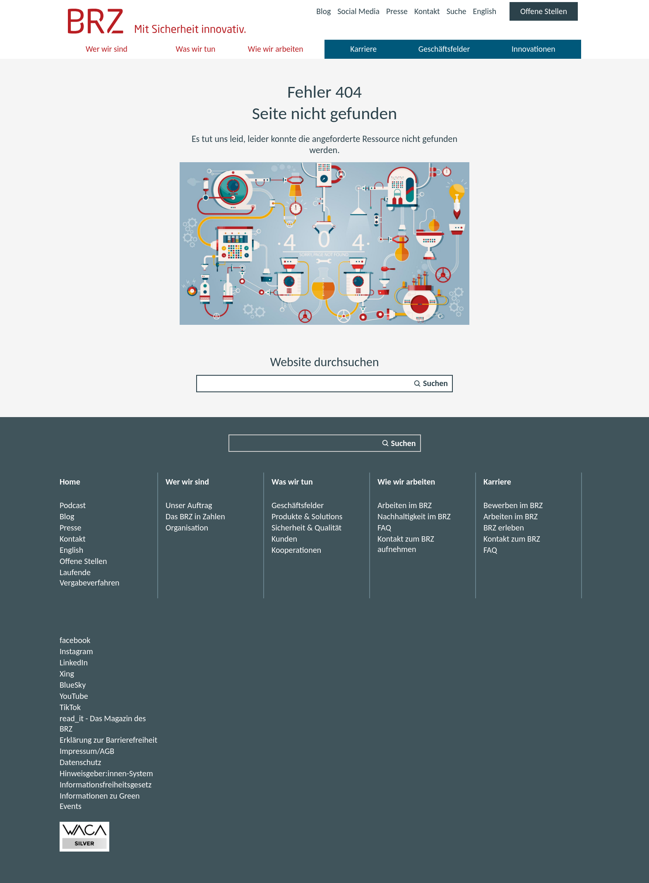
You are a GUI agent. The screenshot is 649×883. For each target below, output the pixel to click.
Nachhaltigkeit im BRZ (414, 516)
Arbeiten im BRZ (404, 505)
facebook (75, 640)
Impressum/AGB (87, 751)
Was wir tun (195, 49)
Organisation (187, 528)
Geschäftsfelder (444, 49)
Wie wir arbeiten (276, 49)
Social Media (356, 12)
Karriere (363, 49)
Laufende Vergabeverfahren (90, 577)
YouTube (74, 696)
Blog (321, 11)
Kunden (284, 539)
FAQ (384, 528)
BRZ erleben (503, 528)
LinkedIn (74, 662)
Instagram (76, 651)
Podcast (73, 505)
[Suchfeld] (324, 383)
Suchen (435, 384)
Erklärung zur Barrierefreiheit (108, 740)
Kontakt (426, 11)
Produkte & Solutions (307, 516)
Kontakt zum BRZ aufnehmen (405, 544)
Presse (395, 11)
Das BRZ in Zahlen (195, 516)
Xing (67, 674)
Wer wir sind (107, 49)
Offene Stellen (548, 13)
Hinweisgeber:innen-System (106, 773)
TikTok (70, 707)
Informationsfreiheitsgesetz (105, 784)
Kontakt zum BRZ (511, 539)
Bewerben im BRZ (513, 505)
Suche (455, 11)
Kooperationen (296, 550)
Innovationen (533, 49)
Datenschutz (80, 762)
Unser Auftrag (189, 505)
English (483, 11)
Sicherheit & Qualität (306, 528)
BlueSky (73, 685)
